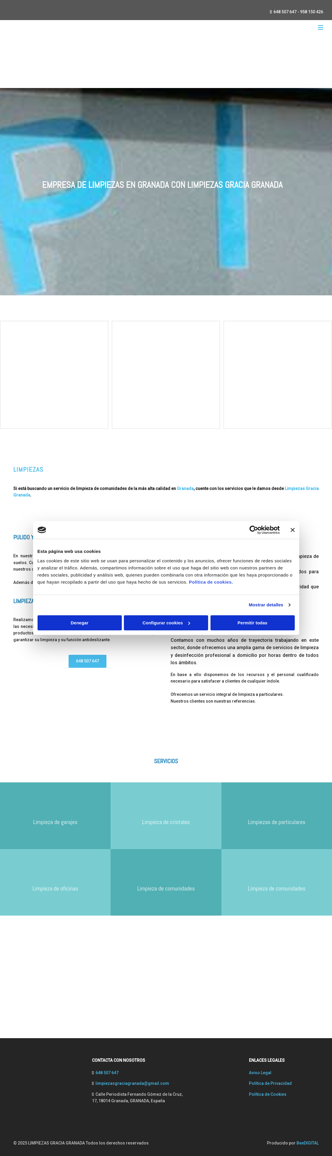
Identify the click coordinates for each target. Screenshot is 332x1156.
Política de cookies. (211, 581)
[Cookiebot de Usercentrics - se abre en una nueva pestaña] (254, 529)
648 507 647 (285, 11)
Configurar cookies (166, 622)
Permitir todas (253, 622)
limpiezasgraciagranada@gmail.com (132, 1083)
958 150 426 (311, 11)
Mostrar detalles (266, 604)
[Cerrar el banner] (293, 530)
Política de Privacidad (270, 1083)
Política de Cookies (267, 1094)
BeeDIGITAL (308, 1143)
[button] (87, 661)
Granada (185, 488)
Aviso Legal (260, 1072)
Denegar (79, 622)
